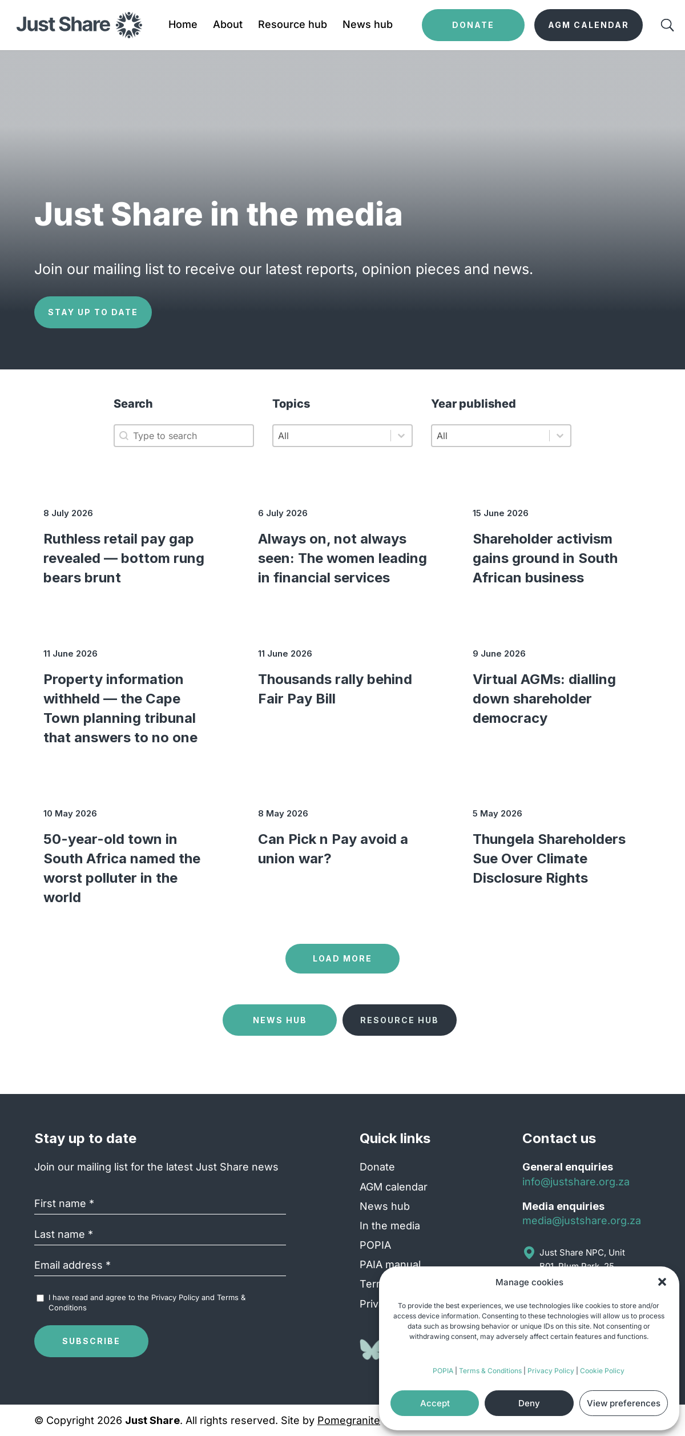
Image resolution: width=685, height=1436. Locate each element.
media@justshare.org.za (581, 1220)
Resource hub (292, 25)
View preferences (623, 1403)
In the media (390, 1226)
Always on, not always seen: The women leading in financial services (342, 558)
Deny (529, 1403)
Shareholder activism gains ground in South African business (545, 558)
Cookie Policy (602, 1370)
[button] (662, 1282)
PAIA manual (390, 1264)
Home (183, 25)
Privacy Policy (550, 1370)
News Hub (280, 1020)
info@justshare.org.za (576, 1182)
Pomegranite (348, 1420)
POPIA (443, 1370)
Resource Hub (399, 1020)
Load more (342, 958)
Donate (377, 1167)
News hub (367, 25)
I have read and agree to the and (147, 1302)
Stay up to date (93, 312)
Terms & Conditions (490, 1370)
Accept (435, 1403)
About (228, 25)
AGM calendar (394, 1187)
